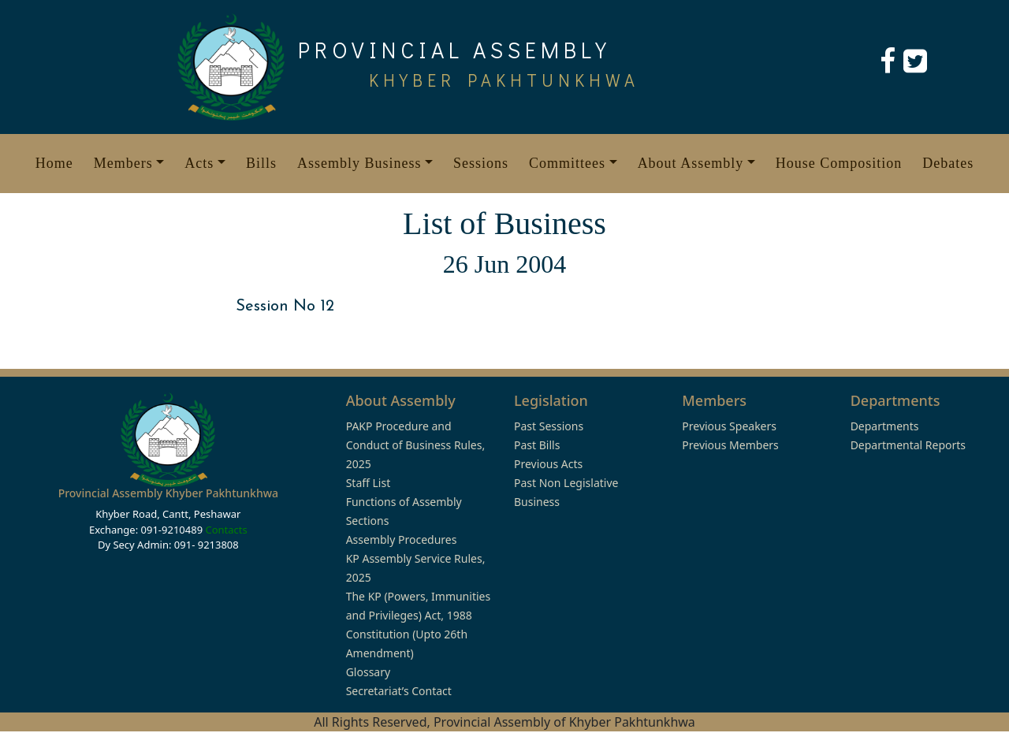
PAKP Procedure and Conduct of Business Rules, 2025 (416, 444)
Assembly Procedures (401, 539)
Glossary (368, 671)
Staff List (368, 482)
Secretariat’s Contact (399, 690)
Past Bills (537, 444)
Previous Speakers (729, 425)
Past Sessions (548, 425)
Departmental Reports (908, 444)
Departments (885, 425)
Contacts (226, 530)
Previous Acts (548, 463)
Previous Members (730, 444)
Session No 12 (285, 306)
